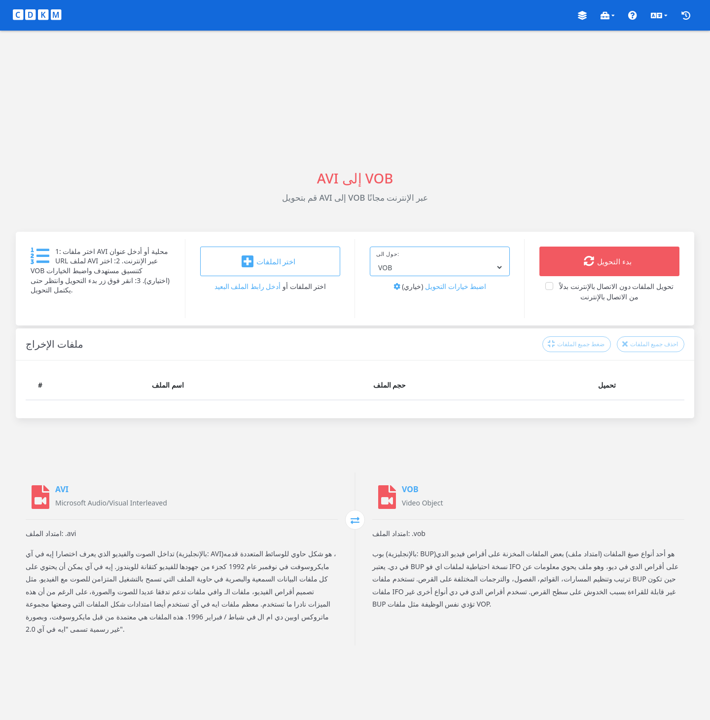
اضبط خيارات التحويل (440, 286)
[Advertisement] (355, 100)
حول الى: (387, 254)
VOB (410, 489)
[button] (582, 15)
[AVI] (40, 497)
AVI (62, 489)
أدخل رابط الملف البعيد (247, 286)
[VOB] (387, 497)
